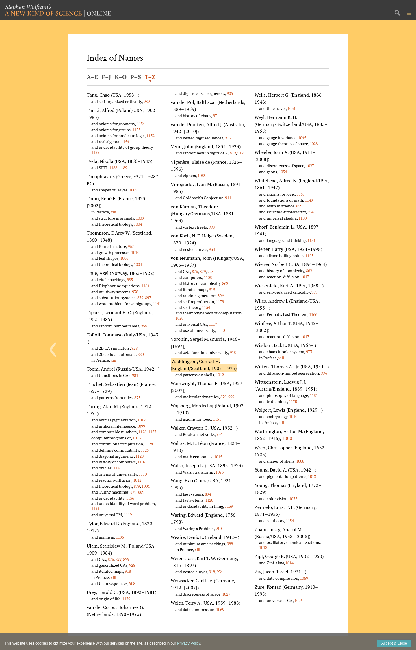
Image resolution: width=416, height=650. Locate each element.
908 (132, 583)
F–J (106, 77)
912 (240, 153)
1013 (137, 438)
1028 (314, 143)
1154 (141, 123)
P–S (135, 77)
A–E (92, 77)
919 (212, 289)
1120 (209, 500)
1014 (289, 563)
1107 (142, 462)
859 (299, 206)
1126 (117, 468)
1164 (145, 285)
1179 (126, 598)
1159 (95, 152)
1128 (142, 431)
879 (140, 297)
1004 (138, 224)
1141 (157, 303)
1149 (309, 200)
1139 (229, 506)
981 (135, 375)
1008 (300, 461)
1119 (128, 515)
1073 (220, 472)
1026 (298, 600)
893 (148, 297)
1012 (142, 420)
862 (225, 283)
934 (212, 249)
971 (216, 115)
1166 (313, 314)
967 (131, 246)
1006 (124, 258)
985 (130, 279)
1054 (283, 171)
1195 (120, 537)
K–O (121, 77)
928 (134, 348)
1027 (226, 594)
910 (219, 528)
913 (228, 138)
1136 (130, 498)
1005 (133, 190)
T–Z (150, 77)
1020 (179, 318)
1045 (302, 137)
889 (141, 492)
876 (111, 559)
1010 (135, 252)
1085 (202, 175)
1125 (145, 450)
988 (230, 543)
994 (324, 373)
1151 (217, 419)
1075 (293, 498)
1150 (302, 218)
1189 (123, 167)
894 (208, 494)
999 (231, 396)
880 (141, 354)
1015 (218, 456)
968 (144, 326)
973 (309, 351)
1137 (152, 431)
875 (137, 397)
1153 (136, 129)
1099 (141, 426)
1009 (140, 218)
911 (228, 197)
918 (128, 571)
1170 (293, 401)
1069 (220, 609)
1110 (143, 474)
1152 (150, 135)
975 (221, 295)
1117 (213, 324)
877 (118, 559)
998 (212, 227)
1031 (291, 108)
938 (135, 291)
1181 (311, 240)
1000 (287, 438)
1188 (113, 167)
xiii (113, 212)
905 (230, 93)
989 (147, 101)
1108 (208, 277)
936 (219, 434)
